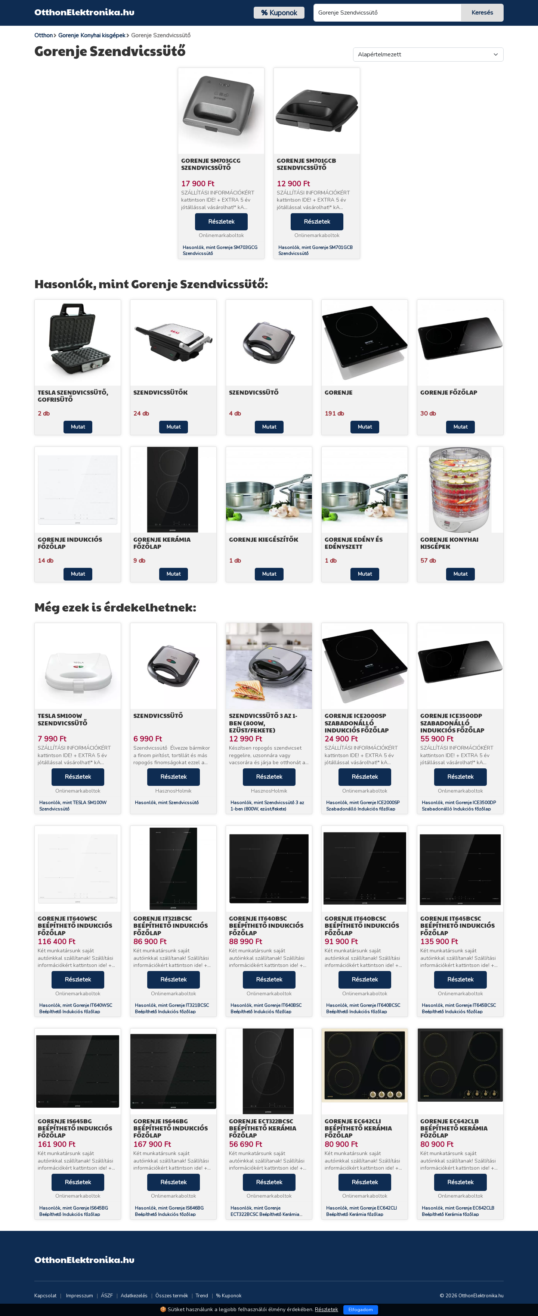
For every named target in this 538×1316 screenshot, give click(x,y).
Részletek (221, 222)
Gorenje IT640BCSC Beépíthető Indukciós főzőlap (362, 925)
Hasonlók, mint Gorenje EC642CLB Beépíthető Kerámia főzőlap (458, 1211)
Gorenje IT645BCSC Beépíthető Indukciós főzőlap (457, 925)
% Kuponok (228, 1295)
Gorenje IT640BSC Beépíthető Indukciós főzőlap (266, 925)
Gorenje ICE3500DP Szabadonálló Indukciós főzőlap (452, 722)
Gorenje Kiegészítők (263, 539)
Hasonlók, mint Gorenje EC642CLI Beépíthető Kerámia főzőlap (361, 1211)
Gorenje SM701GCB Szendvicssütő (306, 164)
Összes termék (171, 1295)
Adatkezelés (134, 1295)
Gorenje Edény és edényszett (354, 543)
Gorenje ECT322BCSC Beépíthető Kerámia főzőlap (262, 1128)
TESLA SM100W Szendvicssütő (62, 719)
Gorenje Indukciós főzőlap (70, 543)
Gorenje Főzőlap (448, 392)
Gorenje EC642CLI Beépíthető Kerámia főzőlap (358, 1128)
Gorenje (339, 392)
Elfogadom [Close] (361, 1309)
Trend (202, 1295)
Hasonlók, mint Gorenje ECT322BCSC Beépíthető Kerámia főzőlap (265, 1214)
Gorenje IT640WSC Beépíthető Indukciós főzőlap (75, 925)
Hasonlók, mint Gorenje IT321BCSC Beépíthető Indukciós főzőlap (172, 1008)
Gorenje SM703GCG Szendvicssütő (211, 164)
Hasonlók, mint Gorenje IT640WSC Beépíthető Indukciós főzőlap (75, 1008)
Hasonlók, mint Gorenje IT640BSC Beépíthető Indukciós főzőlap (266, 1008)
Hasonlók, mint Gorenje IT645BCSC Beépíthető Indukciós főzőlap (459, 1008)
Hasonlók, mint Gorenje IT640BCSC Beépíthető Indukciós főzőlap (363, 1008)
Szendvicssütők (160, 392)
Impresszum (79, 1295)
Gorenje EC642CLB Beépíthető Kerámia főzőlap (454, 1128)
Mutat (78, 426)
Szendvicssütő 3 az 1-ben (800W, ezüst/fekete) (263, 722)
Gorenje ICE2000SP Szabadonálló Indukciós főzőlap (357, 722)
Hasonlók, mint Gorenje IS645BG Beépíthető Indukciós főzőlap (73, 1211)
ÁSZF (107, 1295)
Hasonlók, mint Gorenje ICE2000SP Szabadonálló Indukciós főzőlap (362, 806)
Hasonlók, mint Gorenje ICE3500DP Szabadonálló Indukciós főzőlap (459, 806)
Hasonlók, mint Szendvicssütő (167, 803)
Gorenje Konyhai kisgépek (449, 543)
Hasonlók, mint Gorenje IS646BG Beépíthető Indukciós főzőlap (169, 1211)
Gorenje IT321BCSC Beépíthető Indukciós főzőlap (170, 925)
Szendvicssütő (254, 392)
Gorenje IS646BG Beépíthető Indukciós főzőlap (170, 1128)
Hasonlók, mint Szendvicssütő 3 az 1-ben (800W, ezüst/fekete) (267, 806)
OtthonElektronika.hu (84, 11)
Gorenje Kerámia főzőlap (162, 543)
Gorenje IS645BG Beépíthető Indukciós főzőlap (75, 1128)
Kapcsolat (45, 1295)
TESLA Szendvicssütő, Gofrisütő (73, 396)
